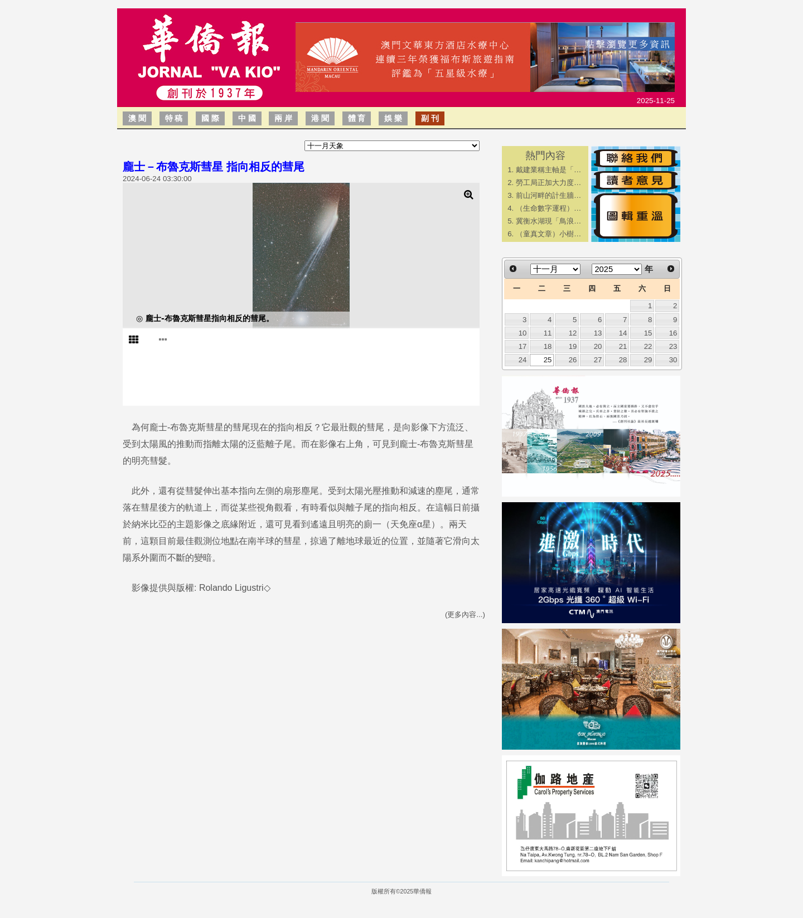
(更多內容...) (465, 614)
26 (573, 360)
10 (523, 333)
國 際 (210, 118)
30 (673, 360)
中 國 (247, 118)
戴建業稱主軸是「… (548, 170)
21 (623, 346)
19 (573, 346)
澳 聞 (137, 118)
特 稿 (174, 118)
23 (673, 346)
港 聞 (320, 118)
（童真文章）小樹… (548, 234)
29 (648, 360)
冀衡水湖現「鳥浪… (548, 221)
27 (598, 360)
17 (523, 346)
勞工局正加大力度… (548, 182)
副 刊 (430, 118)
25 (548, 360)
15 (648, 333)
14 (623, 333)
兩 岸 (283, 118)
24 (523, 360)
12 (573, 333)
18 (548, 346)
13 (598, 333)
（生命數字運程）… (548, 208)
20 (598, 346)
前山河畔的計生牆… (548, 195)
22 (648, 346)
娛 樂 (393, 118)
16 (673, 333)
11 (548, 333)
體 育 (357, 118)
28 (623, 360)
